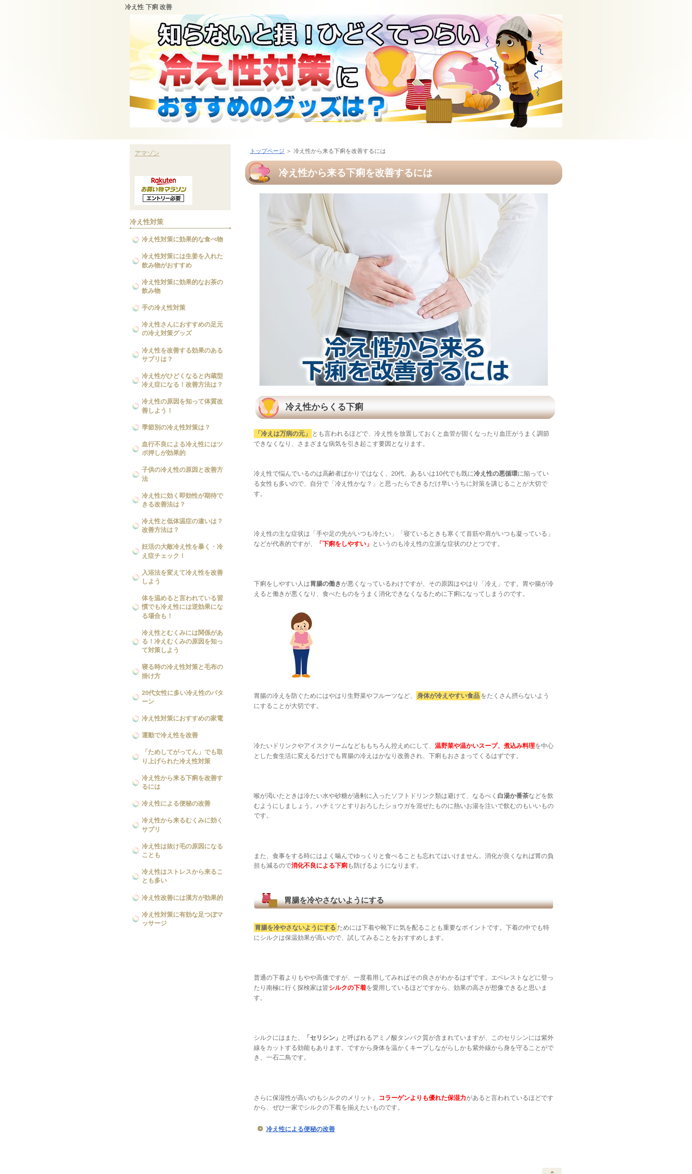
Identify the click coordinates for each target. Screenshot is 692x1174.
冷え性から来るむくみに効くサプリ (182, 825)
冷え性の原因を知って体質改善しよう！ (182, 406)
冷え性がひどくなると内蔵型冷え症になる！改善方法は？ (182, 380)
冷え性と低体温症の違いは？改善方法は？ (182, 525)
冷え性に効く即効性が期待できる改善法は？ (182, 500)
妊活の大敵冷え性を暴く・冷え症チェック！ (182, 551)
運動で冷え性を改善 (170, 735)
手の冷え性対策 (163, 307)
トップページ (267, 151)
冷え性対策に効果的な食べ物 (182, 239)
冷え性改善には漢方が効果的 (182, 897)
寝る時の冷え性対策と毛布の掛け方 (182, 671)
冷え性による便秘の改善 (300, 1129)
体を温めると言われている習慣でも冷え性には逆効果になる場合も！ (182, 606)
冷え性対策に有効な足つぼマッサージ (182, 919)
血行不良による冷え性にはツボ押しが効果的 (182, 448)
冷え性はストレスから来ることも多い (182, 876)
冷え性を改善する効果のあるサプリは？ (182, 355)
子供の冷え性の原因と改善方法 (182, 474)
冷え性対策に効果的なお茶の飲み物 (182, 286)
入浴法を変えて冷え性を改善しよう (182, 577)
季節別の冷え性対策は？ (176, 427)
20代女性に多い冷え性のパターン (182, 697)
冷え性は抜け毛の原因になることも (182, 850)
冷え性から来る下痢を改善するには (182, 782)
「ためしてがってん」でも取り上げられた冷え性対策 (182, 756)
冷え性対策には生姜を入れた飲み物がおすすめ (182, 260)
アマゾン (147, 153)
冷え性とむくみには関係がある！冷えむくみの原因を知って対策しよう (182, 641)
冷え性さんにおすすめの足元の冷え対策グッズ (182, 329)
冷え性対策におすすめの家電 (182, 718)
